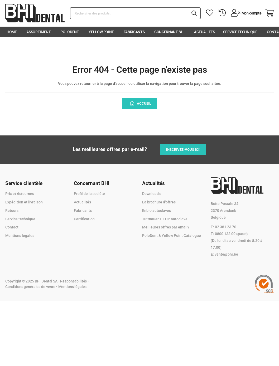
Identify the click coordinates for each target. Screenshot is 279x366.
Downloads (151, 194)
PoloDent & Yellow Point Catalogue (171, 235)
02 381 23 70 (225, 227)
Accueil (143, 103)
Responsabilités (73, 281)
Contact (11, 227)
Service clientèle (23, 183)
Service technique (240, 32)
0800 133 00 (231, 234)
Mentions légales (19, 235)
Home (12, 32)
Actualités (204, 32)
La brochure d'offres (159, 202)
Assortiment (38, 32)
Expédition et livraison (24, 202)
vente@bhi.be (226, 254)
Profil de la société (89, 194)
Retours (11, 210)
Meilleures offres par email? (165, 227)
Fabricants (134, 32)
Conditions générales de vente (30, 287)
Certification (84, 219)
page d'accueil (116, 83)
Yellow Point (101, 32)
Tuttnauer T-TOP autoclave (164, 219)
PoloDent (69, 32)
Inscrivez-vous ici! (183, 150)
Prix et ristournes (19, 194)
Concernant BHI (169, 32)
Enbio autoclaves (156, 210)
